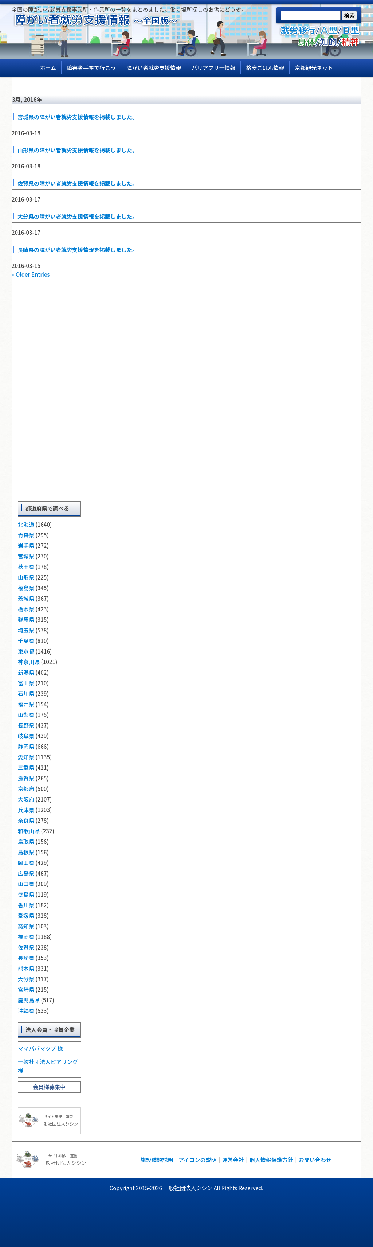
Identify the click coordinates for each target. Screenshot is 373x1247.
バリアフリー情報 (213, 67)
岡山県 (26, 862)
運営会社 (233, 1160)
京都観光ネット (314, 67)
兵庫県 (26, 810)
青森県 (26, 535)
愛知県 (26, 757)
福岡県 (26, 936)
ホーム (48, 67)
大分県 (26, 979)
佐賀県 (26, 947)
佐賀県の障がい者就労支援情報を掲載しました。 (77, 183)
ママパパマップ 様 (40, 1048)
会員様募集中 (49, 1087)
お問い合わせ (315, 1160)
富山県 (26, 683)
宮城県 (26, 556)
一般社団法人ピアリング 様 (48, 1066)
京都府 (26, 788)
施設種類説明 (156, 1160)
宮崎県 (26, 989)
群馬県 (26, 619)
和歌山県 (29, 831)
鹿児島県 (29, 1000)
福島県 (26, 588)
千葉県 (26, 640)
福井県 (26, 704)
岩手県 (26, 545)
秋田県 (26, 566)
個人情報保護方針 (271, 1160)
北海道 (26, 524)
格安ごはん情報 (265, 67)
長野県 (26, 725)
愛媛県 (26, 915)
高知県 (26, 926)
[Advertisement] (49, 388)
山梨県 (26, 714)
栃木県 (26, 609)
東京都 (26, 651)
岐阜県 (26, 736)
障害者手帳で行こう (91, 67)
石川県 (26, 693)
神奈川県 (29, 662)
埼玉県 (26, 630)
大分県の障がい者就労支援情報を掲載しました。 (77, 216)
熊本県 (26, 968)
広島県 (26, 873)
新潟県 (26, 672)
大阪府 (26, 799)
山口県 (26, 884)
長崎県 (26, 958)
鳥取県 (26, 841)
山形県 (26, 577)
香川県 (26, 905)
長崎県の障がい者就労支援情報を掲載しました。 (77, 249)
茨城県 (26, 598)
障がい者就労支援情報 (153, 67)
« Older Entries (31, 274)
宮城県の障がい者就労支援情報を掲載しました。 (77, 117)
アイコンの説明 (197, 1160)
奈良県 (26, 820)
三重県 (26, 767)
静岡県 (26, 746)
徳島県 (26, 894)
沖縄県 (26, 1010)
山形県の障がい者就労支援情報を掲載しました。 (77, 150)
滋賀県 (26, 778)
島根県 (26, 852)
